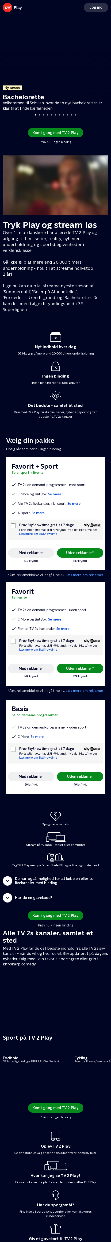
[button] (55, 880)
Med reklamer (31, 553)
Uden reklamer (80, 776)
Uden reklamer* (80, 553)
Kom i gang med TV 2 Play (56, 133)
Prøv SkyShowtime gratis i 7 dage (46, 525)
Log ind (96, 7)
